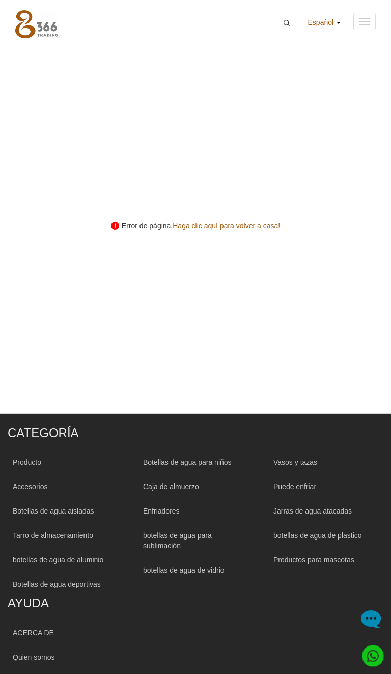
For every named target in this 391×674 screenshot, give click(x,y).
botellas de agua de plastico (317, 535)
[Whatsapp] (369, 652)
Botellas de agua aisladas (53, 511)
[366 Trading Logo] (37, 24)
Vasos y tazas (295, 462)
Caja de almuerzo (171, 486)
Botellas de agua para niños (187, 462)
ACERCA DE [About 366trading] (33, 633)
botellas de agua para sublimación (177, 540)
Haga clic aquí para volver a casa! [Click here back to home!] (226, 226)
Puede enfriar (294, 486)
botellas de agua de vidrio (184, 570)
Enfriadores (161, 511)
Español (324, 22)
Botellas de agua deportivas (57, 584)
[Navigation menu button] (364, 21)
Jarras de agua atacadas (312, 511)
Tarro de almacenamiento (53, 535)
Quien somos (33, 657)
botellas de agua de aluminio (58, 560)
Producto (27, 462)
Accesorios (30, 486)
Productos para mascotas (313, 560)
